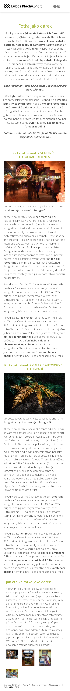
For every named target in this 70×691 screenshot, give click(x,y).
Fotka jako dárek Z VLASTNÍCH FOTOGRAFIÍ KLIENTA (34, 155)
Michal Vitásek (9, 687)
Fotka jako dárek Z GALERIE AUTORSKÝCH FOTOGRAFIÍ (34, 367)
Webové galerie (55, 685)
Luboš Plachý (23, 685)
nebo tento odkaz (44, 217)
